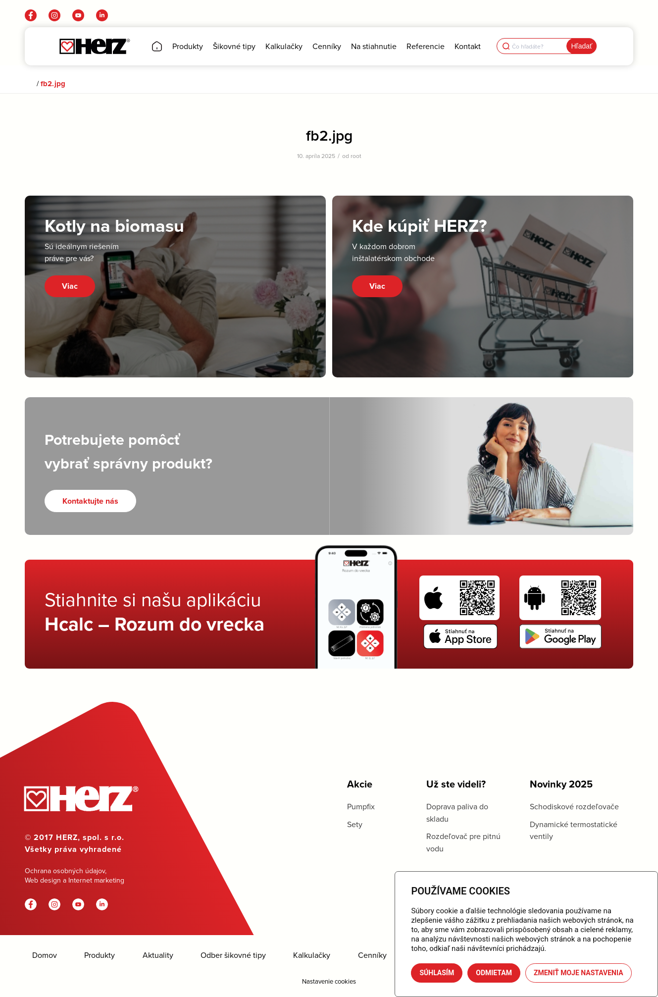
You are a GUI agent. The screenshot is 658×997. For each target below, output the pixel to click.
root (356, 156)
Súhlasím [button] (436, 973)
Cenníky (372, 955)
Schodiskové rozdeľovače (574, 806)
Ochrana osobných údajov (65, 871)
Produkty (99, 955)
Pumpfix (361, 806)
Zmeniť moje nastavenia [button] (578, 973)
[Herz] (94, 46)
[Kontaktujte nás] (90, 501)
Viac (70, 286)
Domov (44, 955)
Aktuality (158, 955)
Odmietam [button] (494, 973)
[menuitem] (157, 46)
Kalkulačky (311, 955)
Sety (354, 824)
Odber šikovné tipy (233, 955)
